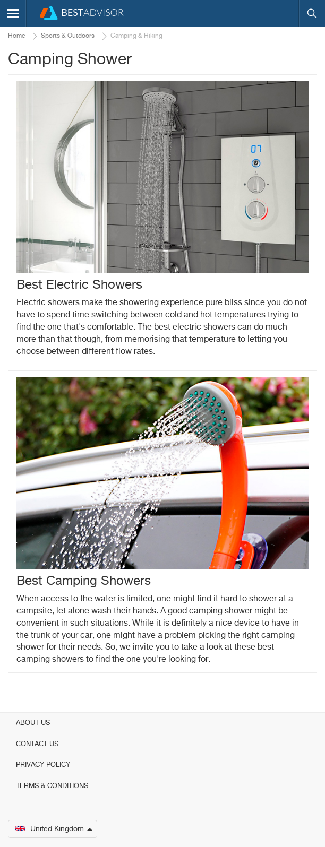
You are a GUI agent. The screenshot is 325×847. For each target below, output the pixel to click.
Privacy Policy (43, 765)
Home (16, 36)
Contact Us (37, 744)
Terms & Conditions (52, 786)
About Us (33, 723)
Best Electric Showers (79, 285)
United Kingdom (53, 829)
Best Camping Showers (83, 581)
